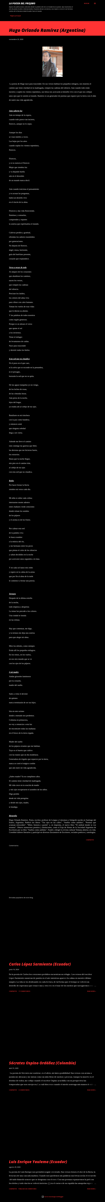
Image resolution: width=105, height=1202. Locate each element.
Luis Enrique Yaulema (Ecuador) (38, 1161)
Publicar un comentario (27, 1189)
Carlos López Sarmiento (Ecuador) (40, 964)
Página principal (15, 16)
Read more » (91, 991)
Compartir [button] (90, 840)
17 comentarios (24, 991)
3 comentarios (24, 1090)
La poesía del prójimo (22, 3)
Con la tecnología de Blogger (52, 1197)
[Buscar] (86, 3)
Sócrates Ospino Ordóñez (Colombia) (42, 1063)
